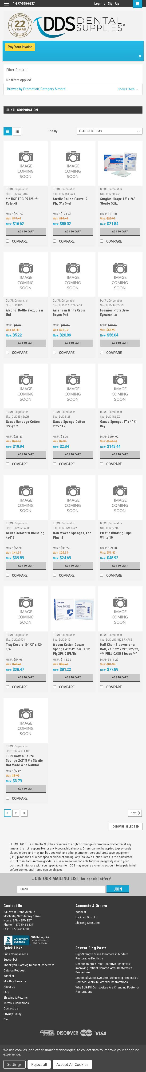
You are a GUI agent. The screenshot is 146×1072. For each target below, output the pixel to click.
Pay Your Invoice (20, 47)
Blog (6, 1019)
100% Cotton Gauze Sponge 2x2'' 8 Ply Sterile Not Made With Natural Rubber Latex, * (24, 761)
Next (136, 813)
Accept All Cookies (72, 1064)
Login (98, 3)
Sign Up (113, 3)
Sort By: (53, 131)
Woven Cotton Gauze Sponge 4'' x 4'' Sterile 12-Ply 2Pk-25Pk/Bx (72, 649)
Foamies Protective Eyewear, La (114, 312)
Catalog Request (14, 970)
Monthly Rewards (15, 981)
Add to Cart (26, 232)
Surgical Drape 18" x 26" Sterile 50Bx (117, 201)
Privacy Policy (12, 1014)
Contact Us (11, 1008)
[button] (73, 89)
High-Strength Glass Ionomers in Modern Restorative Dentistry (101, 956)
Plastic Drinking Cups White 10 (116, 535)
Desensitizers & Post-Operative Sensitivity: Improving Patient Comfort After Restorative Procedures (103, 968)
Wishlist (80, 912)
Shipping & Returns (87, 923)
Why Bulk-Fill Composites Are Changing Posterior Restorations (107, 989)
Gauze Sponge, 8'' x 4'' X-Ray (118, 424)
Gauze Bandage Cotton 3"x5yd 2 (23, 424)
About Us (9, 986)
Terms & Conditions (16, 1003)
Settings (14, 1064)
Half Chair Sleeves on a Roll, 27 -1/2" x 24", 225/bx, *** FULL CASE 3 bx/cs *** (119, 649)
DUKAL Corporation (17, 189)
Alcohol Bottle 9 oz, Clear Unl (24, 312)
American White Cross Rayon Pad (69, 312)
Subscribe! (10, 959)
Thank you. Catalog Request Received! (29, 965)
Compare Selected (125, 826)
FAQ (6, 992)
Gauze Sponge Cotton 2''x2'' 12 (69, 424)
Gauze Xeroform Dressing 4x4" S (25, 535)
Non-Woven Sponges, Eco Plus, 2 (72, 535)
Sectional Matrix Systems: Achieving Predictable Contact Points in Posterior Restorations (106, 980)
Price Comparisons (16, 954)
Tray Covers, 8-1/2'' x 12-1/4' (24, 647)
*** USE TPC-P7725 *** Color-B (22, 201)
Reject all (39, 1064)
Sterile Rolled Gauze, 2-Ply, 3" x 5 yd (70, 201)
